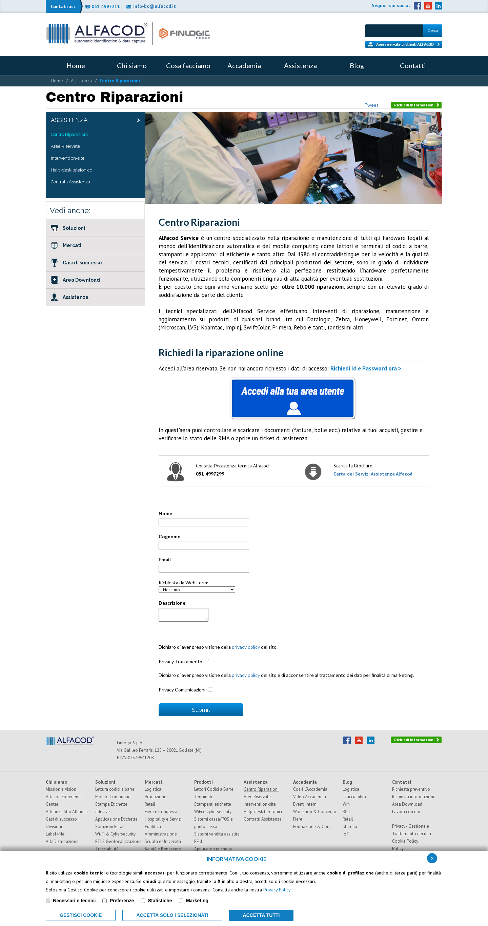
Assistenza (81, 81)
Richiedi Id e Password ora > (365, 368)
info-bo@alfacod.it (154, 6)
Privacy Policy (276, 890)
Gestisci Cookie (81, 915)
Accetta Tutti (261, 915)
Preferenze (122, 900)
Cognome (169, 536)
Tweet (371, 105)
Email (165, 559)
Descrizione (172, 603)
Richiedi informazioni (417, 104)
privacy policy (246, 647)
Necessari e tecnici (74, 900)
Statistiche (160, 900)
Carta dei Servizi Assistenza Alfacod (372, 474)
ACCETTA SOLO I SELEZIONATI (172, 915)
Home (57, 81)
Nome (165, 513)
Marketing (197, 900)
